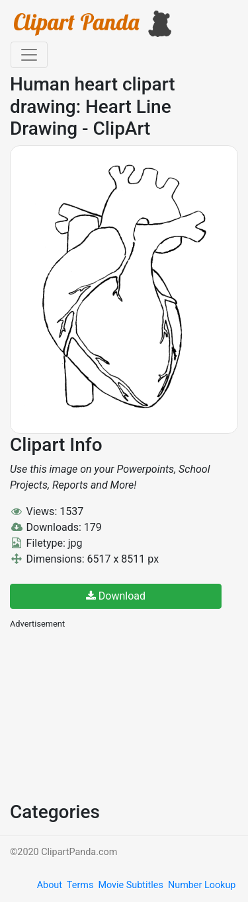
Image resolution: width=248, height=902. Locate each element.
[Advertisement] (109, 713)
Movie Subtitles (130, 885)
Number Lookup (201, 885)
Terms (80, 885)
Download (115, 596)
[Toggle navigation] (29, 55)
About (49, 885)
